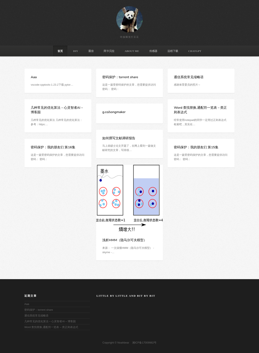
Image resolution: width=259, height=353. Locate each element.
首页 (60, 51)
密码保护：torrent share (120, 77)
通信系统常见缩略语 (189, 77)
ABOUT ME (132, 51)
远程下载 (172, 51)
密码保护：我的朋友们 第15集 (196, 147)
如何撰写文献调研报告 (118, 138)
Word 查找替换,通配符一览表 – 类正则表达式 (51, 327)
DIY (75, 51)
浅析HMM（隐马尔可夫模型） (124, 240)
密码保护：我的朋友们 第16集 (53, 147)
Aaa (34, 77)
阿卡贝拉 (109, 51)
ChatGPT (194, 51)
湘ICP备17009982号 (144, 342)
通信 (91, 51)
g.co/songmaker (114, 112)
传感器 (153, 51)
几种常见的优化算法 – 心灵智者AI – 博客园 (50, 321)
